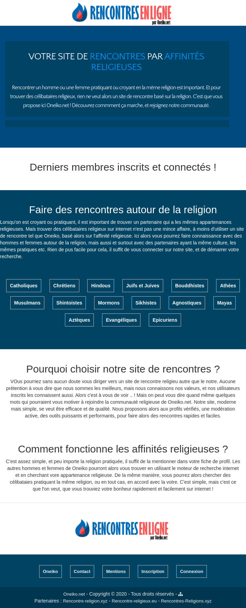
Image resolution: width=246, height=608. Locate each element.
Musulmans (27, 303)
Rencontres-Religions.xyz (186, 601)
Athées (228, 285)
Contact (82, 571)
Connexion (191, 571)
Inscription (153, 571)
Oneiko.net (74, 594)
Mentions (116, 571)
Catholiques (23, 285)
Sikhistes (145, 303)
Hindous (100, 285)
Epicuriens (165, 320)
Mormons (109, 303)
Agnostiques (187, 303)
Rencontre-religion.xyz (85, 601)
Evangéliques (121, 320)
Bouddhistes (189, 285)
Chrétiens (64, 285)
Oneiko (50, 571)
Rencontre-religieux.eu (134, 601)
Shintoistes (69, 303)
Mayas (224, 303)
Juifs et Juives (142, 285)
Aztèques (79, 320)
